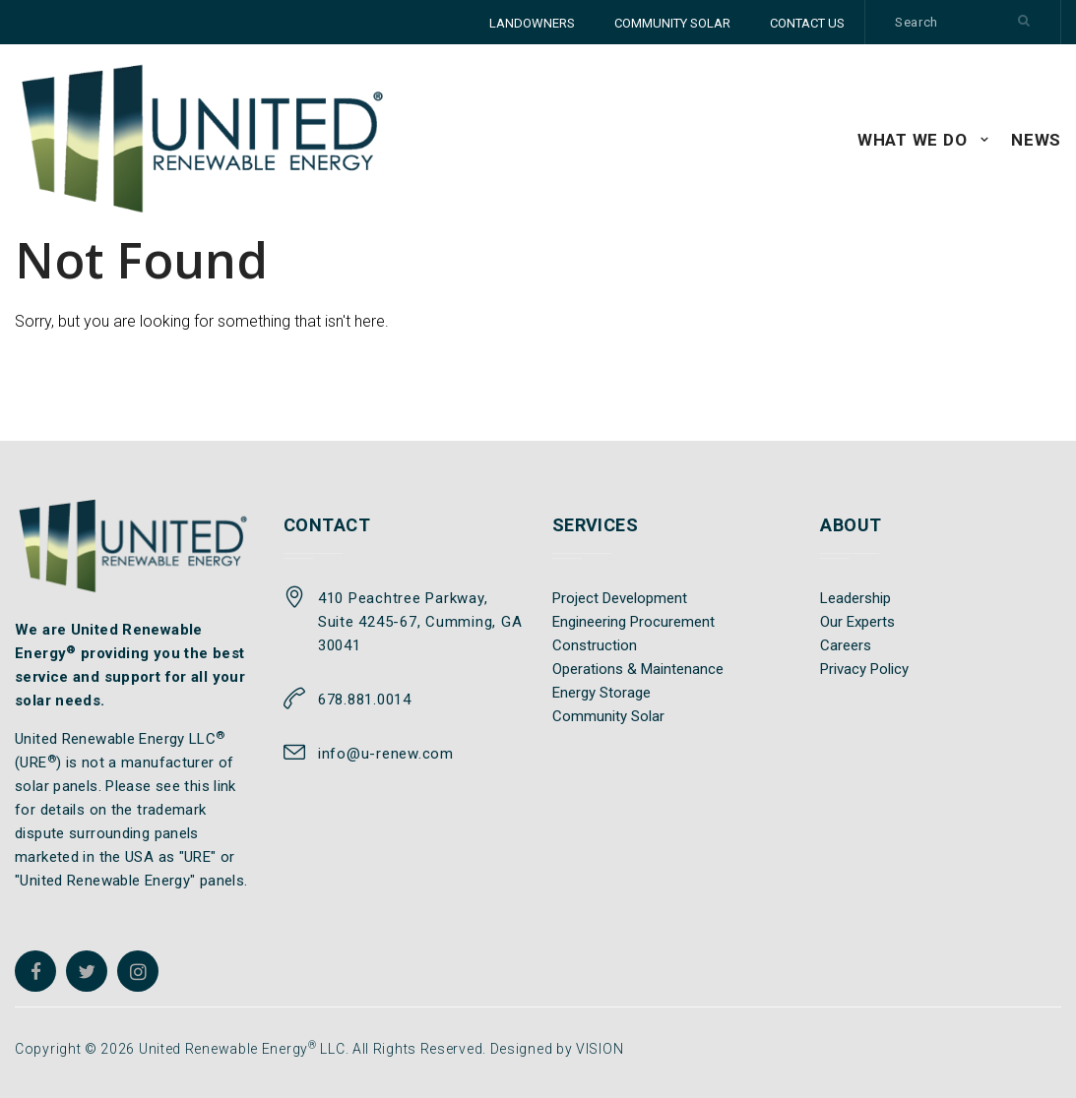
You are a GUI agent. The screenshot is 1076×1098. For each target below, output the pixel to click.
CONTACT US (807, 23)
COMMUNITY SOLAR (672, 23)
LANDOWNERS (532, 23)
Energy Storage (601, 693)
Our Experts (857, 622)
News (1036, 140)
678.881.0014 (364, 699)
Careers (845, 645)
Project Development (619, 598)
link (225, 786)
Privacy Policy (864, 669)
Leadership (855, 598)
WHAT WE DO (912, 140)
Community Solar (608, 716)
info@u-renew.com (386, 753)
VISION (599, 1049)
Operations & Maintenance (638, 669)
